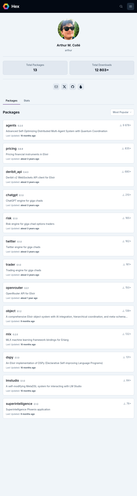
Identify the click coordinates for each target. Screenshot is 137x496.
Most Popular (122, 112)
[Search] (121, 6)
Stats (27, 100)
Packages (11, 100)
